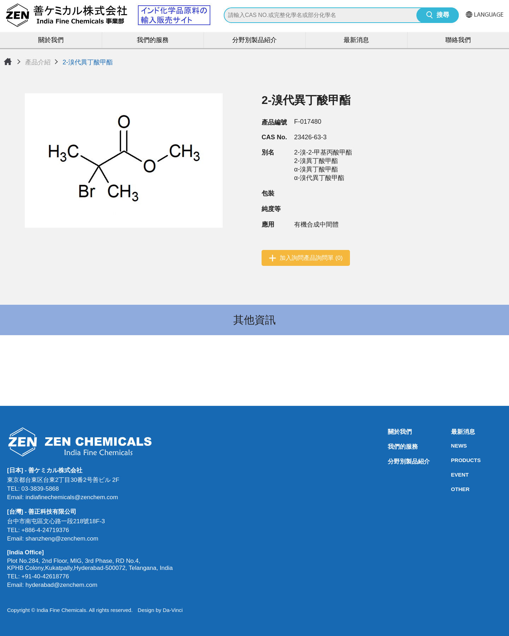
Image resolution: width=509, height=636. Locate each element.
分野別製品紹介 (254, 40)
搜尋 (443, 15)
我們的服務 (153, 40)
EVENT (453, 475)
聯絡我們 (458, 40)
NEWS (453, 446)
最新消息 (356, 40)
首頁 (7, 61)
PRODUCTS (453, 460)
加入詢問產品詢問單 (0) (311, 258)
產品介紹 (38, 62)
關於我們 (51, 40)
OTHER (453, 489)
